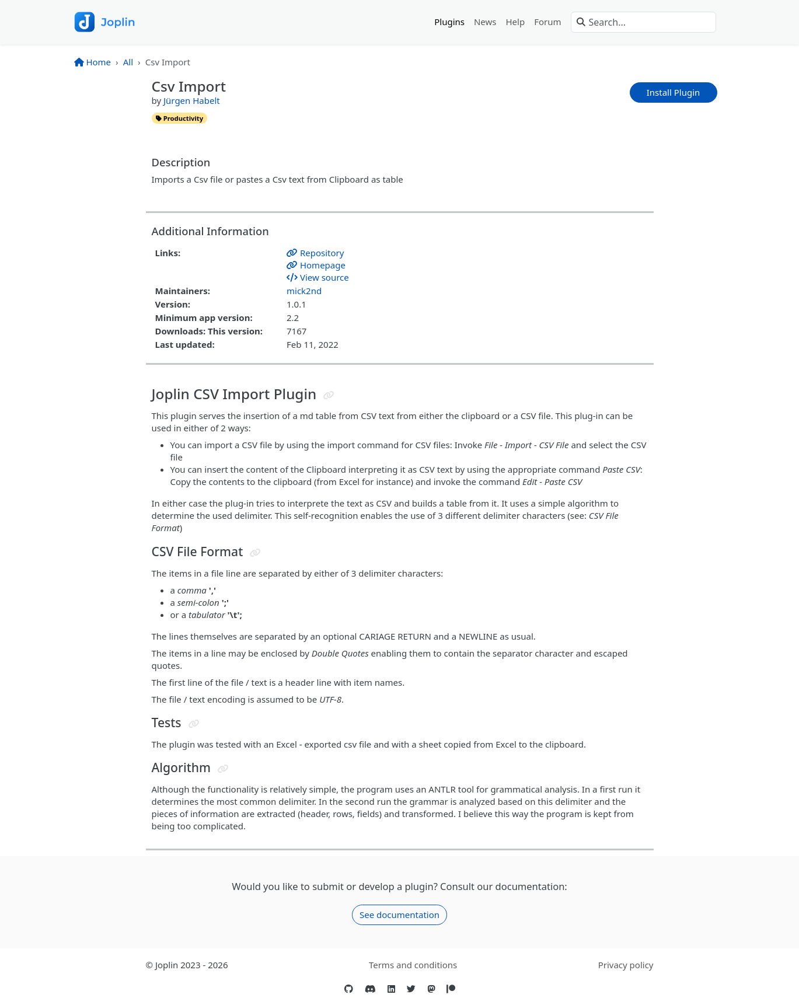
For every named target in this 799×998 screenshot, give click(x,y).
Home (92, 62)
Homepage (316, 265)
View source (318, 277)
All (128, 62)
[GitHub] (349, 989)
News (485, 21)
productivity (179, 118)
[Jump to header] (328, 395)
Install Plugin (673, 92)
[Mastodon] (431, 989)
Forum (547, 21)
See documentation (399, 914)
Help (515, 21)
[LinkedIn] (391, 989)
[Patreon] (451, 989)
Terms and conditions (413, 965)
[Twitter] (411, 989)
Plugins (449, 21)
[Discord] (370, 989)
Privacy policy (626, 965)
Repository (315, 253)
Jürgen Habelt (191, 100)
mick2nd (304, 290)
